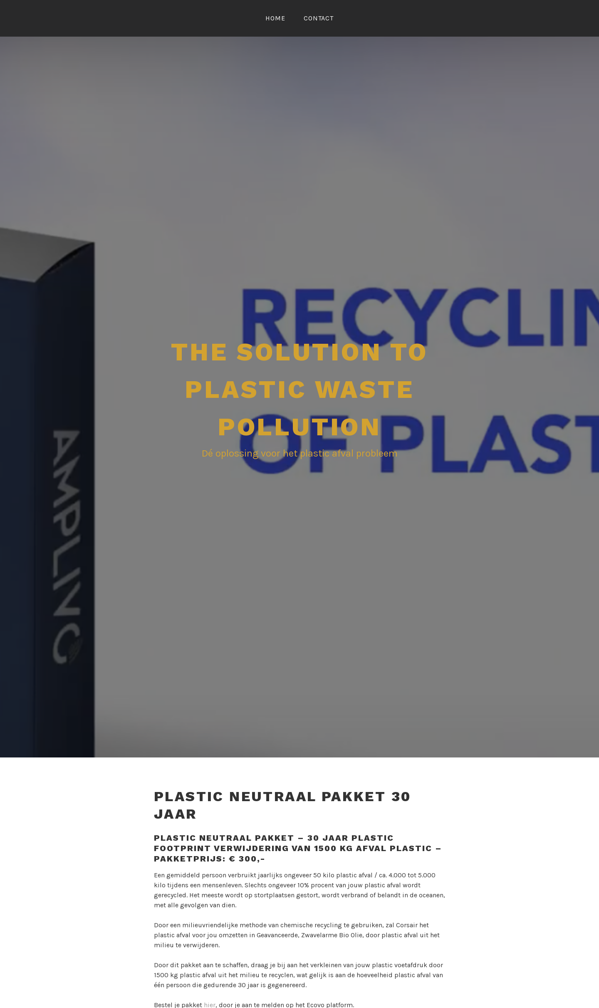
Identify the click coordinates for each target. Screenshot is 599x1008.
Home (275, 18)
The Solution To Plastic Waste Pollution (299, 389)
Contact (319, 18)
